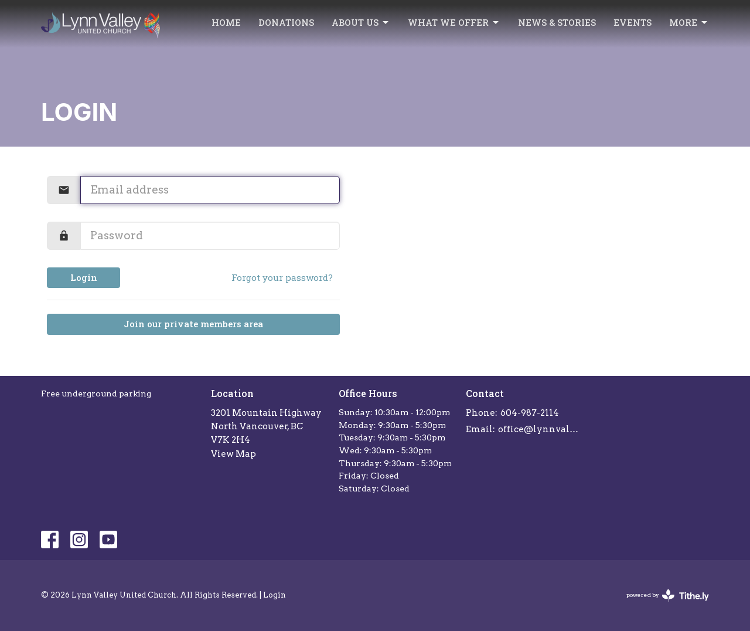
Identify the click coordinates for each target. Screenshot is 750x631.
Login (83, 277)
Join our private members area (193, 324)
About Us (361, 22)
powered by (667, 595)
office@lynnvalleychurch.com (540, 429)
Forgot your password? (282, 277)
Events (632, 22)
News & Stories (557, 22)
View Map (233, 454)
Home (226, 22)
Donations (286, 22)
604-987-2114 (529, 413)
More (689, 22)
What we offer (454, 22)
